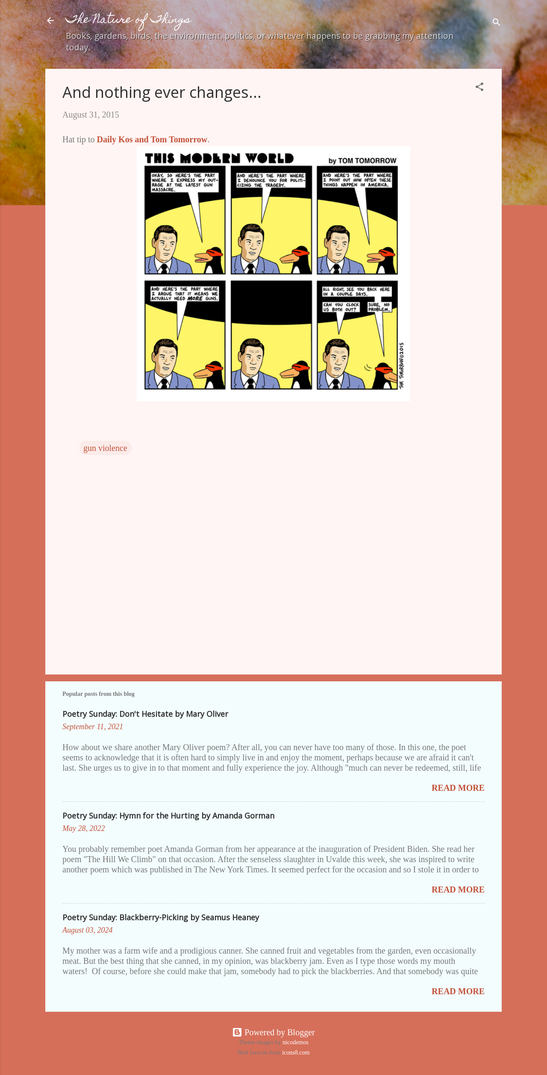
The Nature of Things (128, 20)
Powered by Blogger (273, 1032)
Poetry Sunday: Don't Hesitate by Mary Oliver (145, 714)
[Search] (496, 23)
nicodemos (295, 1042)
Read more (458, 787)
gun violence (105, 448)
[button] (479, 88)
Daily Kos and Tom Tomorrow (152, 139)
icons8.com (295, 1052)
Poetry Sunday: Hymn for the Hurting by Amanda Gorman (168, 815)
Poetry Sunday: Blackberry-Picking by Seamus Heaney (160, 917)
